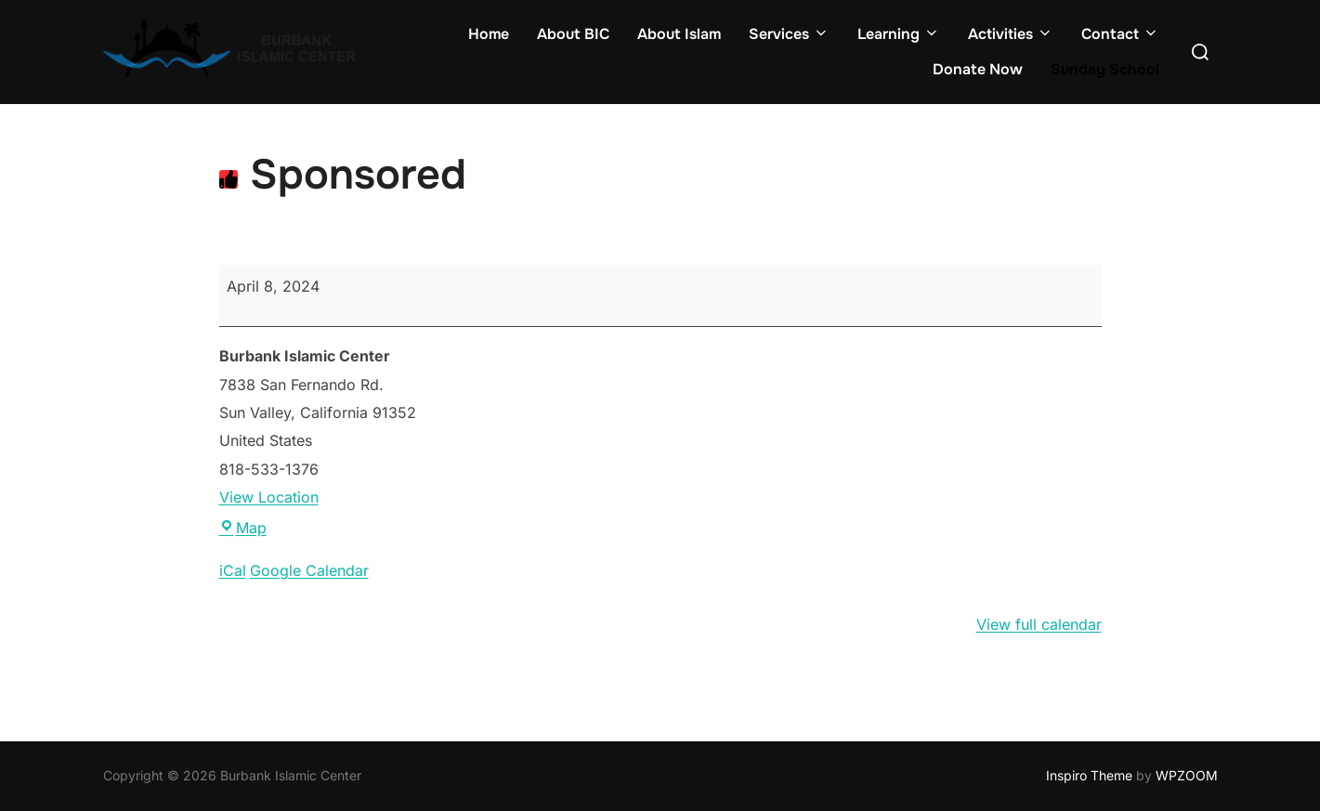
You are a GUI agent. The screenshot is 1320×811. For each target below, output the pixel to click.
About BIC (573, 34)
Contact (1120, 34)
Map (243, 527)
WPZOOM (1187, 775)
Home (488, 34)
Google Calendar (309, 570)
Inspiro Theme (1089, 775)
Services (789, 34)
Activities (1010, 34)
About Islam (679, 34)
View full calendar (1039, 624)
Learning (898, 34)
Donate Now (978, 69)
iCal (232, 570)
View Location (269, 497)
